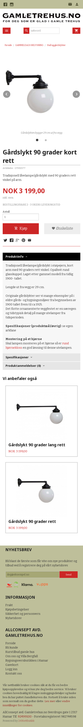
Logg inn (11, 669)
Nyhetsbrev (13, 618)
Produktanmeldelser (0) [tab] (23, 366)
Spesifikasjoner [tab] (17, 357)
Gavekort (11, 665)
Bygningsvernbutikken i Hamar (26, 660)
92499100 (25, 716)
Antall (6, 211)
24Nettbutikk (26, 720)
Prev (10, 93)
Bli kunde (11, 647)
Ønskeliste (62, 228)
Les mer (50, 701)
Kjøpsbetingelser (17, 609)
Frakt (9, 605)
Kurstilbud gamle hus (19, 652)
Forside (8, 45)
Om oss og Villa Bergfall (21, 656)
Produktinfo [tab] (15, 256)
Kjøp (20, 228)
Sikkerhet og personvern (22, 614)
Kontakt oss (13, 673)
